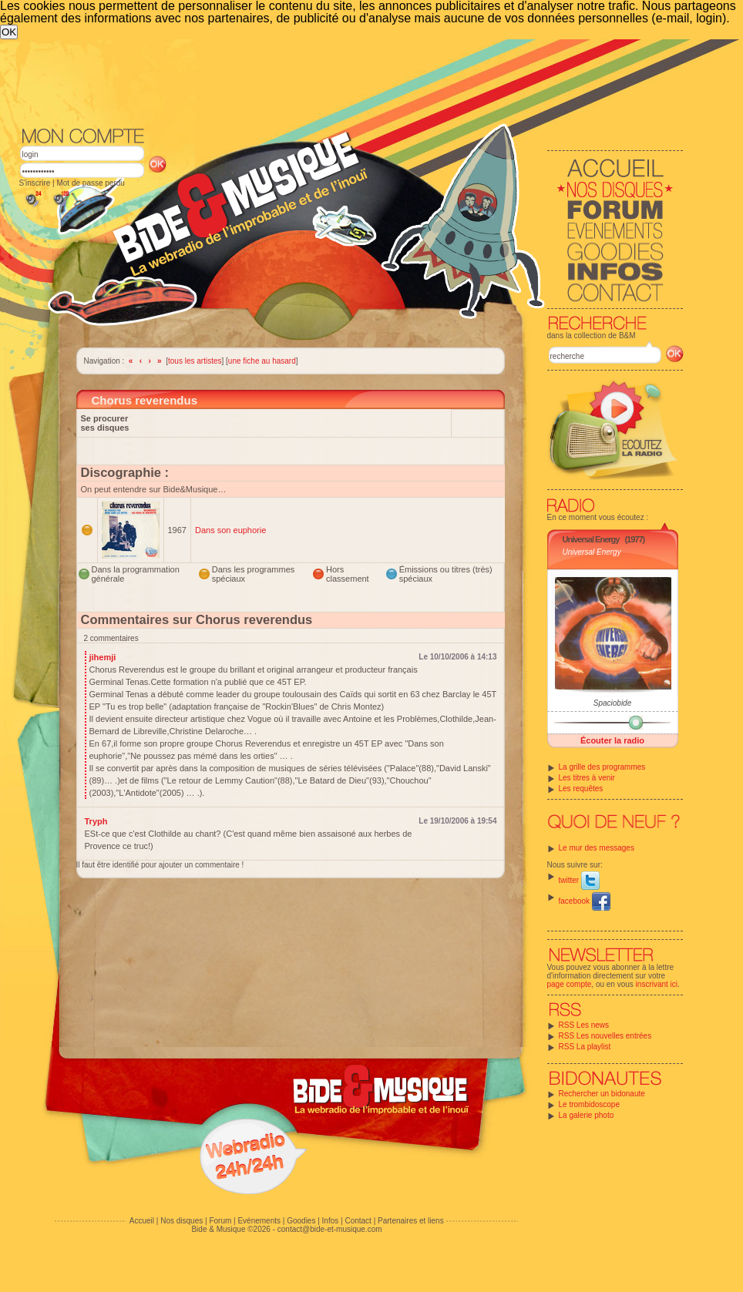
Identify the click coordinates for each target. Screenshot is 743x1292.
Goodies (301, 1220)
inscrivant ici (656, 984)
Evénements (259, 1220)
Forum (220, 1220)
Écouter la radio (612, 740)
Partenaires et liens (411, 1220)
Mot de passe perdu (90, 183)
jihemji (102, 657)
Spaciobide (612, 703)
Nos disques (181, 1220)
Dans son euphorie (230, 530)
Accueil (141, 1220)
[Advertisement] (271, 155)
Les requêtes (581, 788)
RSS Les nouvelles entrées (605, 1036)
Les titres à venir (587, 778)
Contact (358, 1220)
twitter (579, 880)
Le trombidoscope (589, 1104)
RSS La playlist (585, 1046)
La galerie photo (586, 1115)
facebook (584, 901)
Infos (330, 1220)
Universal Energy (591, 539)
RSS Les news (584, 1025)
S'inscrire (35, 183)
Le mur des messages (596, 848)
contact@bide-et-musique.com (329, 1229)
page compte (569, 984)
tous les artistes (194, 361)
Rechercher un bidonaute (602, 1093)
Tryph (96, 821)
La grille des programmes (602, 767)
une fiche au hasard (262, 361)
